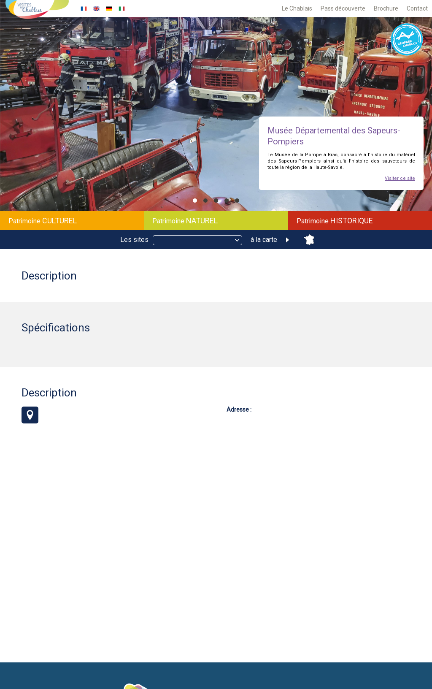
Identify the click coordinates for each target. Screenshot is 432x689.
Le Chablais (297, 8)
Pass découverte (343, 8)
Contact (417, 8)
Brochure (386, 8)
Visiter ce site (400, 178)
